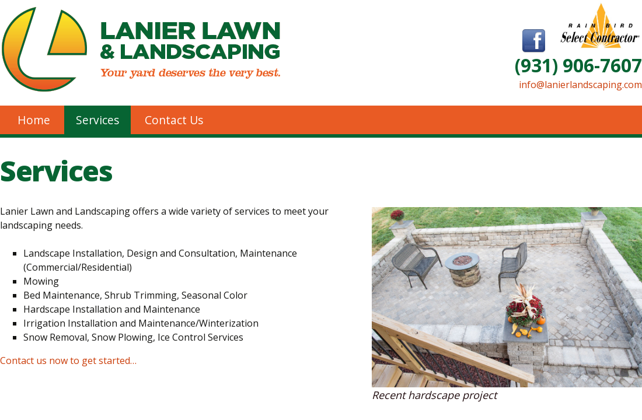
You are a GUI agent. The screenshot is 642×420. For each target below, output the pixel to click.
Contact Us (174, 120)
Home (34, 120)
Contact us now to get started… (68, 360)
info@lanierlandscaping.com (580, 84)
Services (97, 120)
